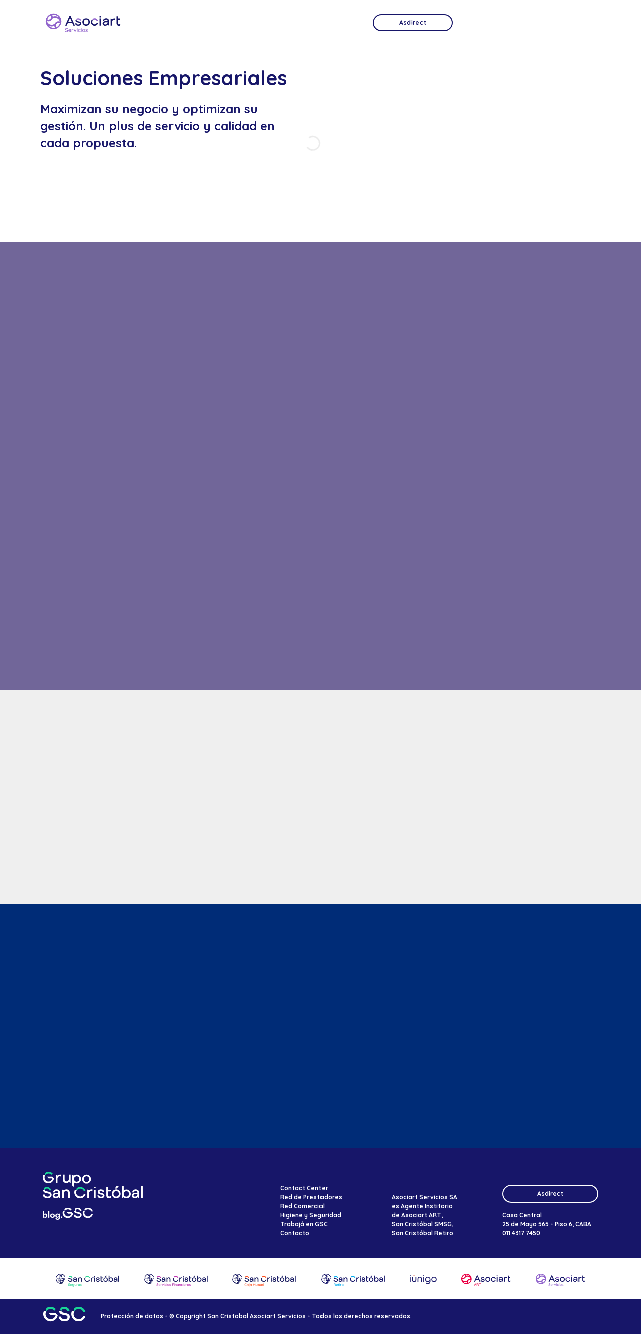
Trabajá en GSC (304, 1224)
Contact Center (304, 1188)
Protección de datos (132, 1316)
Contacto (294, 1233)
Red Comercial (302, 1206)
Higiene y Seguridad (310, 1215)
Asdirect (550, 1193)
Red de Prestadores (311, 1197)
